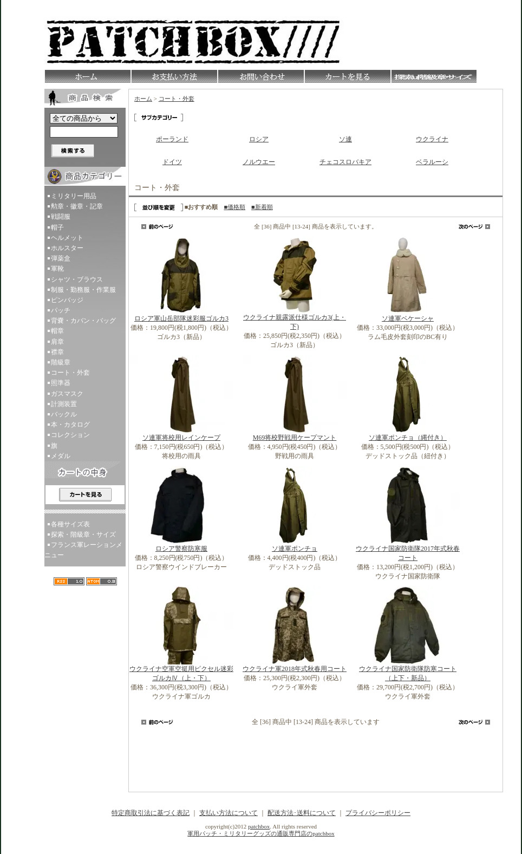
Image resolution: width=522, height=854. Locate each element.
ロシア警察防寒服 (181, 548)
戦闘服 (60, 216)
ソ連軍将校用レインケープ (181, 437)
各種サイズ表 (70, 524)
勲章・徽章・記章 (77, 206)
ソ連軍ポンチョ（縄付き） (408, 437)
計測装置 (64, 404)
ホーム (143, 98)
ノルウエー (259, 162)
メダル (60, 456)
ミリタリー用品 (73, 196)
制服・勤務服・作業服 (83, 290)
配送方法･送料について (301, 813)
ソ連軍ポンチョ (294, 548)
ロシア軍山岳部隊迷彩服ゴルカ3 (181, 318)
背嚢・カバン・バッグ (83, 320)
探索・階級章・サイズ (83, 534)
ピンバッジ (67, 300)
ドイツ (172, 162)
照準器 (60, 383)
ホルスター (67, 248)
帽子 (57, 227)
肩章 (57, 341)
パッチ (60, 310)
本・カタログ (70, 424)
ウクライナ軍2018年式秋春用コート (295, 669)
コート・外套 (70, 372)
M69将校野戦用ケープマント (295, 437)
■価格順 (234, 207)
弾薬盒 (60, 258)
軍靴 (57, 268)
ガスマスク (67, 393)
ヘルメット (67, 238)
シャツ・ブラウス (77, 279)
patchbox (259, 826)
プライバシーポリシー (377, 813)
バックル (64, 414)
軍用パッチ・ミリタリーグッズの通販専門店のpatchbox (260, 833)
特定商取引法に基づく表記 (151, 813)
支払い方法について (228, 813)
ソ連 (345, 139)
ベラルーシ (432, 162)
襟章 (57, 352)
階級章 (60, 362)
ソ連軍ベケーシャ (408, 318)
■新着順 (262, 207)
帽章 (57, 331)
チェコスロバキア (345, 162)
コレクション (70, 435)
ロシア (259, 139)
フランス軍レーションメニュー (83, 550)
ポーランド (172, 139)
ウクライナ (432, 139)
